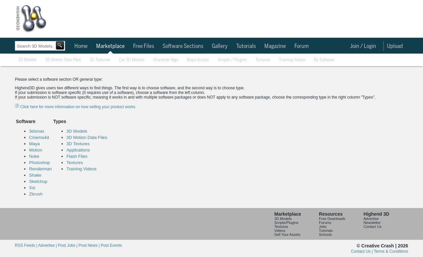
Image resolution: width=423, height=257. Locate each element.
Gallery (220, 46)
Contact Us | (362, 251)
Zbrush (36, 194)
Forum (301, 46)
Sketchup (38, 181)
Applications (78, 150)
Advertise (371, 219)
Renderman (40, 168)
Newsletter (372, 223)
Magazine (275, 46)
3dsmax (36, 131)
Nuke (34, 156)
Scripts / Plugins (232, 60)
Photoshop (39, 162)
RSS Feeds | (26, 245)
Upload (395, 46)
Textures (262, 60)
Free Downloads (332, 219)
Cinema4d (39, 137)
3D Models (27, 60)
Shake (35, 175)
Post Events (111, 245)
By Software (324, 60)
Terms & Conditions (391, 251)
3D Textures (100, 60)
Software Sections (183, 46)
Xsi (32, 187)
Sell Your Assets (287, 234)
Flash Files (77, 156)
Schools (325, 234)
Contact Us (372, 227)
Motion (35, 150)
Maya (34, 143)
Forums (325, 223)
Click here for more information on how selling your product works (75, 107)
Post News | (90, 245)
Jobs (323, 227)
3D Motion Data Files (63, 60)
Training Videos (292, 60)
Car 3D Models (131, 60)
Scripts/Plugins (286, 223)
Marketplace (110, 46)
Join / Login (363, 46)
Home (81, 46)
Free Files (143, 46)
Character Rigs (165, 60)
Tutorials (246, 46)
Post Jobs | (68, 245)
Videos (279, 231)
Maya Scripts (198, 60)
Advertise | (48, 245)
